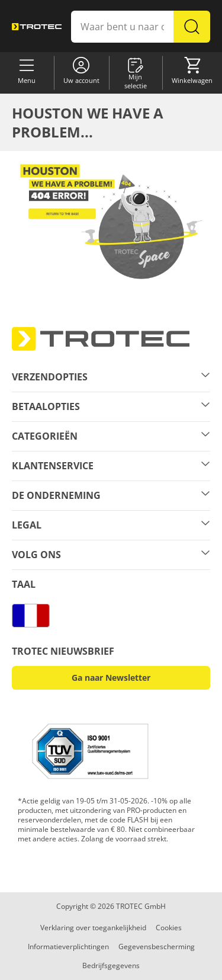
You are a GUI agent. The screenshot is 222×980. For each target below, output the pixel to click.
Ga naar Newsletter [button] (111, 677)
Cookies (169, 928)
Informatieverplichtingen (68, 946)
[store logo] (37, 26)
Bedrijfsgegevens (111, 965)
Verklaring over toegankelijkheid (93, 928)
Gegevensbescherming (156, 946)
